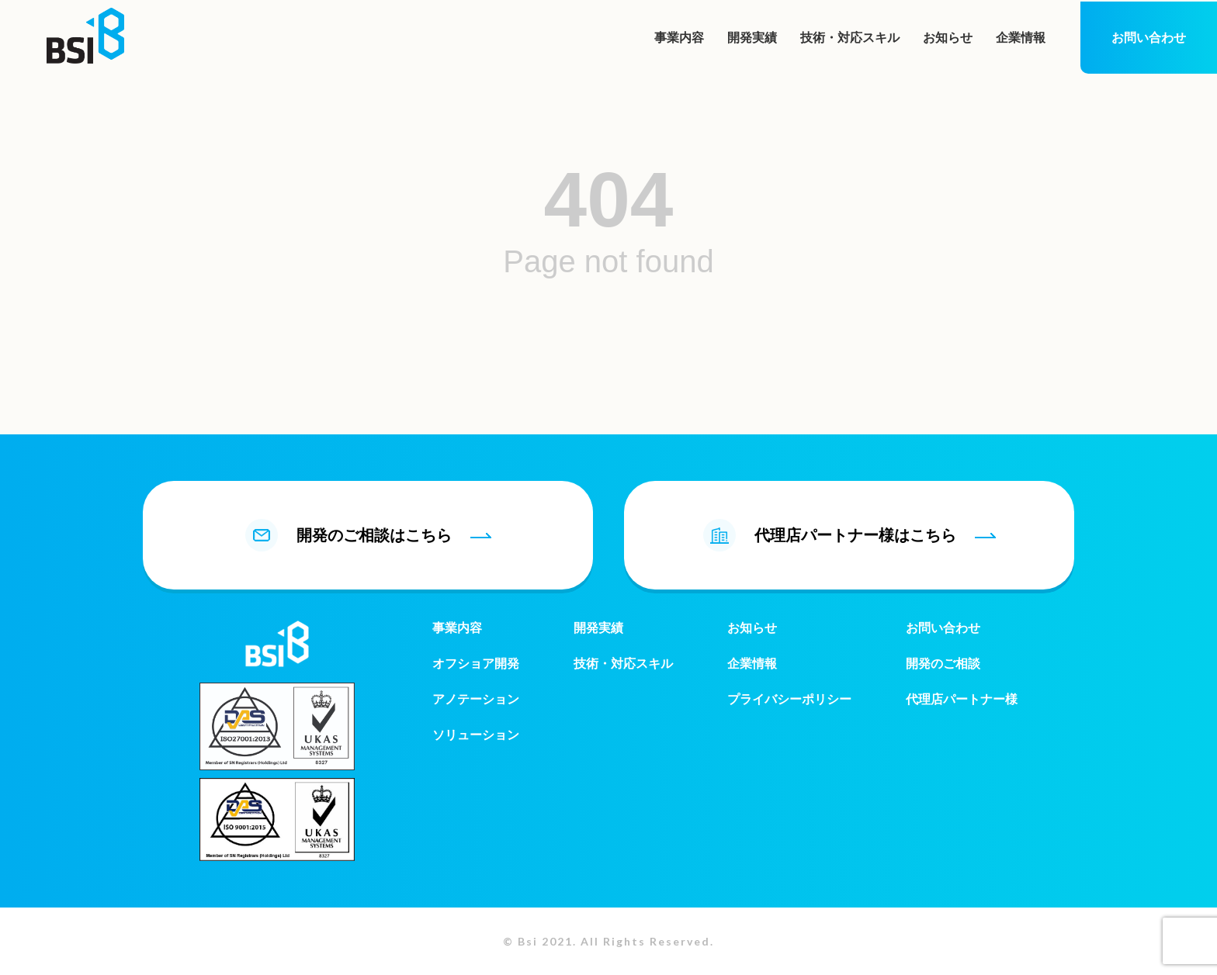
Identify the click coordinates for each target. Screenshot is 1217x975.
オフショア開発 (475, 663)
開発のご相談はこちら (368, 535)
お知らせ (948, 37)
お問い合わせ (1148, 37)
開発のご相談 (943, 663)
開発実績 (752, 37)
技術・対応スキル (850, 37)
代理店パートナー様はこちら (849, 535)
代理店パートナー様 (962, 699)
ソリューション (475, 735)
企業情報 (1020, 37)
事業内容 (679, 37)
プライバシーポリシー (789, 699)
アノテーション (475, 699)
